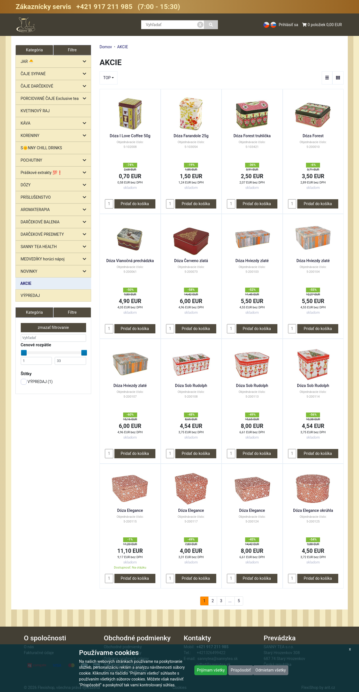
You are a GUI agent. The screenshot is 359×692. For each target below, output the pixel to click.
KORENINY (55, 135)
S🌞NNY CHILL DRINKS (41, 148)
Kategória (34, 312)
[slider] (24, 353)
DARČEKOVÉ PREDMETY (55, 234)
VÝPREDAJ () (37, 382)
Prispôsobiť (241, 670)
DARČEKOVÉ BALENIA (55, 222)
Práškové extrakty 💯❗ (55, 172)
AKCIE (25, 283)
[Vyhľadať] (211, 24)
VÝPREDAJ (30, 295)
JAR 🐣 (55, 61)
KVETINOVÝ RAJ (35, 111)
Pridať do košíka (135, 203)
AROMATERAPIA (55, 210)
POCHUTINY (55, 160)
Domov (106, 47)
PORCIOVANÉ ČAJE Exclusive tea (55, 98)
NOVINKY (55, 271)
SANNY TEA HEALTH (55, 247)
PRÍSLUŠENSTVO (55, 197)
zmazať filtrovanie (53, 327)
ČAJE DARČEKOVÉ (55, 86)
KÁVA (55, 123)
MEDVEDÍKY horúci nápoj (55, 259)
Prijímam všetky (211, 670)
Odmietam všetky (271, 670)
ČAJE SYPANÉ (55, 74)
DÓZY (55, 185)
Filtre (72, 50)
